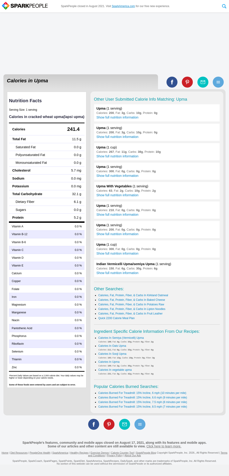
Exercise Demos (99, 452)
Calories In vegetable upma (115, 369)
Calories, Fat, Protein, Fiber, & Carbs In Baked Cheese (131, 299)
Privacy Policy (115, 455)
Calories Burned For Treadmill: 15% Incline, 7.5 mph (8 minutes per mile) (142, 402)
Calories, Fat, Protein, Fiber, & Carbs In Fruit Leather (130, 313)
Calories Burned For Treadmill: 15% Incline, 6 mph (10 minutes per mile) (142, 393)
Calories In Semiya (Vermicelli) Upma (121, 337)
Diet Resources (18, 452)
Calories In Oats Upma (112, 345)
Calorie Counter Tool (122, 452)
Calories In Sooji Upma (112, 353)
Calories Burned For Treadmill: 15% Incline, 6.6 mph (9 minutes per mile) (142, 397)
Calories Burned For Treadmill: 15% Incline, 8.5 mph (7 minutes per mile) (142, 406)
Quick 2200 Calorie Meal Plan (116, 318)
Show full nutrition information (117, 117)
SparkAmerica (60, 452)
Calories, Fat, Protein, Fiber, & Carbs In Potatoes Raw (131, 304)
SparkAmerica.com (123, 6)
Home (5, 452)
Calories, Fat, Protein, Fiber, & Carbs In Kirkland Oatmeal (133, 295)
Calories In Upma (109, 361)
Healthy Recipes (79, 452)
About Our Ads (133, 455)
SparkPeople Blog (146, 452)
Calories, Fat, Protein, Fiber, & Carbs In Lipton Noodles (131, 309)
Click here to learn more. (163, 446)
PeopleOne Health (40, 452)
